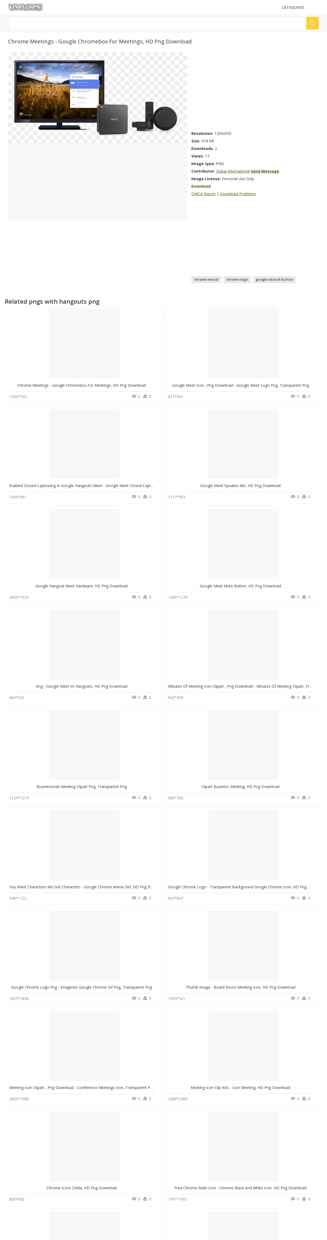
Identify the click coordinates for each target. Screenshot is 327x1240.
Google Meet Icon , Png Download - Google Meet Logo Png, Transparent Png (157, 385)
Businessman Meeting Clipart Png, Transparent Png (54, 585)
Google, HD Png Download (125, 987)
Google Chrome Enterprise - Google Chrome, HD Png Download (225, 886)
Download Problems (238, 193)
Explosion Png (213, 1043)
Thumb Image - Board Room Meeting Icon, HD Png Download (144, 686)
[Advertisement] (255, 90)
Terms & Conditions (182, 1146)
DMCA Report (203, 193)
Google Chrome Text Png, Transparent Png (47, 1087)
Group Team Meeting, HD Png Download (125, 886)
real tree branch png (181, 1037)
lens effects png (177, 1069)
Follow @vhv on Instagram (34, 1166)
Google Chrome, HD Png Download (125, 1087)
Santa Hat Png (212, 1056)
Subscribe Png (213, 1030)
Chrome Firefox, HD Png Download (205, 786)
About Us (174, 1132)
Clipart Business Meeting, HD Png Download (128, 585)
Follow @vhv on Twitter (31, 1171)
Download (201, 186)
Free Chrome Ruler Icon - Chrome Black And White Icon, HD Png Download (155, 786)
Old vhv (172, 1151)
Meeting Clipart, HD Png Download (45, 886)
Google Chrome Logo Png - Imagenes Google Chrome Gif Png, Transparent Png (79, 686)
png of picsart (175, 1030)
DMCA (171, 1137)
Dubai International (233, 171)
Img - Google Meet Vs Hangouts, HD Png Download (215, 485)
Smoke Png (210, 1024)
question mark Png (216, 1050)
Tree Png (209, 1017)
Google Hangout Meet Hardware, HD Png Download (55, 485)
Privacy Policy (177, 1141)
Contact (173, 1128)
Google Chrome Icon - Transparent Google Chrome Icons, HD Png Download (237, 987)
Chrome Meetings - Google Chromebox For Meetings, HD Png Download (73, 385)
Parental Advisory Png (219, 1037)
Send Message (265, 171)
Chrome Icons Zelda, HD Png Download (45, 786)
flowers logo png (178, 1024)
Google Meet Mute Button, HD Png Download (130, 485)
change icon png (178, 1017)
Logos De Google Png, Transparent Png (45, 987)
